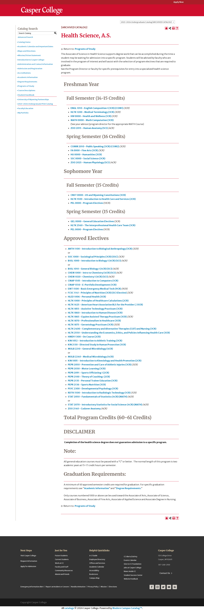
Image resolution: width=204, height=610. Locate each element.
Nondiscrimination (78, 587)
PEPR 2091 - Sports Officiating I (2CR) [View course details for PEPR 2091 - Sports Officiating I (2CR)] (88, 372)
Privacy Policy (93, 587)
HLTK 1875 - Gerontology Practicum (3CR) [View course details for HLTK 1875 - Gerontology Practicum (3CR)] (90, 324)
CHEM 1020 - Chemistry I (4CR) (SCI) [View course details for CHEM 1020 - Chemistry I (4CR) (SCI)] (88, 276)
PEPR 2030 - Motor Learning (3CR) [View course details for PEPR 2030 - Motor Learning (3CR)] (86, 368)
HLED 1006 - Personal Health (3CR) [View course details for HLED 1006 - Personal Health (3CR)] (87, 296)
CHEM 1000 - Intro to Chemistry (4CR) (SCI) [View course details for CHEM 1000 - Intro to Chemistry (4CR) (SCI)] (92, 272)
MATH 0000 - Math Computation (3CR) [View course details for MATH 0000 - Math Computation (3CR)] (92, 120)
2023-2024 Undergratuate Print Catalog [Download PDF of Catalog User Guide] (35, 104)
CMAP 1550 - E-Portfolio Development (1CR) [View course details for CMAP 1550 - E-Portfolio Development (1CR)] (92, 284)
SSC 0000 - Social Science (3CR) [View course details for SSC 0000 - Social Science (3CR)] (88, 158)
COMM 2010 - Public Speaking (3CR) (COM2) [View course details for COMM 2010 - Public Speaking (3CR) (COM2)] (95, 146)
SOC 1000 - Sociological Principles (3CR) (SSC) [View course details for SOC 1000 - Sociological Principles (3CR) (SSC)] (93, 256)
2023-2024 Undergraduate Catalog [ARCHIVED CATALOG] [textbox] (146, 22)
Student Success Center (133, 575)
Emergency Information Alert (32, 587)
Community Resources (64, 570)
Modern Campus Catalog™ (127, 608)
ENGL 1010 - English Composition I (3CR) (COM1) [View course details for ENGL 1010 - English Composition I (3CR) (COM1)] (97, 108)
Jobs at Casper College (132, 568)
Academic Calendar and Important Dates (35, 46)
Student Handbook (26, 95)
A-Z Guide (93, 556)
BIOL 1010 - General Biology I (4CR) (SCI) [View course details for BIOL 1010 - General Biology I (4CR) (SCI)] (90, 268)
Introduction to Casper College (31, 60)
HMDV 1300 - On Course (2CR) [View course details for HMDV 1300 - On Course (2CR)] (84, 336)
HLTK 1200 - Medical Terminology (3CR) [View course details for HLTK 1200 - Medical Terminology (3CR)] (92, 112)
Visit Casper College (28, 556)
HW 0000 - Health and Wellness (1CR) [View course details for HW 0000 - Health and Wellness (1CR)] (91, 116)
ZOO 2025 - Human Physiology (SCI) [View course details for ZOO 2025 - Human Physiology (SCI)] (90, 162)
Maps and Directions (27, 51)
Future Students (61, 556)
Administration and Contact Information (35, 64)
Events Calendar (130, 560)
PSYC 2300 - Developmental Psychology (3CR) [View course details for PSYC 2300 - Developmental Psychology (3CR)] (93, 388)
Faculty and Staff (61, 567)
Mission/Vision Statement (29, 55)
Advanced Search (25, 37)
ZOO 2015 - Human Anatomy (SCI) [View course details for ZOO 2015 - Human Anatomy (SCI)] (89, 128)
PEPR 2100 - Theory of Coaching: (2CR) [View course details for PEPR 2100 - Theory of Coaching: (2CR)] (89, 376)
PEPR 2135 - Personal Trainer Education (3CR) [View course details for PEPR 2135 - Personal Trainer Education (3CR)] (92, 380)
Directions (113, 587)
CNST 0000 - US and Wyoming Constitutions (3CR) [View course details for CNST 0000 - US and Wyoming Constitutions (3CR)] (98, 195)
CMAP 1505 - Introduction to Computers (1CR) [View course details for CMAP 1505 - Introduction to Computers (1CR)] (93, 280)
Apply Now (178, 2)
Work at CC (59, 563)
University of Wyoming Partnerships (33, 99)
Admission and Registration (30, 68)
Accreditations (24, 73)
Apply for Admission (28, 566)
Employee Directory (97, 559)
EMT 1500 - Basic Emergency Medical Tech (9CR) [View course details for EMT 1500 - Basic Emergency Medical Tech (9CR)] (94, 288)
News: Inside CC (130, 571)
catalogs (69, 608)
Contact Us (165, 573)
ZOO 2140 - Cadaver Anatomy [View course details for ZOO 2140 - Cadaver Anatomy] (84, 408)
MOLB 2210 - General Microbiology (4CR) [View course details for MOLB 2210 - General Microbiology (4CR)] (90, 348)
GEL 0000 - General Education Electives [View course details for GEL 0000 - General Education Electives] (92, 221)
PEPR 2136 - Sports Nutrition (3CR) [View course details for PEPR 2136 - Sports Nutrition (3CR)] (87, 384)
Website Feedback (131, 579)
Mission (104, 587)
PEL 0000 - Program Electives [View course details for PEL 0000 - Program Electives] (87, 203)
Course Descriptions (26, 90)
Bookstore (93, 574)
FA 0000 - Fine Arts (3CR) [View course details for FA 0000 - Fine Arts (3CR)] (84, 150)
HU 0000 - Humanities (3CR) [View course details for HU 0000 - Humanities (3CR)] (86, 154)
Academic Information (28, 77)
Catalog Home (24, 42)
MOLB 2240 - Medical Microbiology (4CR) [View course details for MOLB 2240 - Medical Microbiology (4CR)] (91, 356)
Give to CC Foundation (132, 564)
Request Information (29, 561)
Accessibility (94, 570)
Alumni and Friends (62, 574)
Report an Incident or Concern (57, 587)
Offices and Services (97, 563)
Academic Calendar (96, 567)
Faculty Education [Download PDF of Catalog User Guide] (25, 108)
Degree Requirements (27, 82)
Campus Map (94, 578)
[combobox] (147, 22)
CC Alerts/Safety (130, 556)
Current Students (62, 559)
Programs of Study (26, 86)
